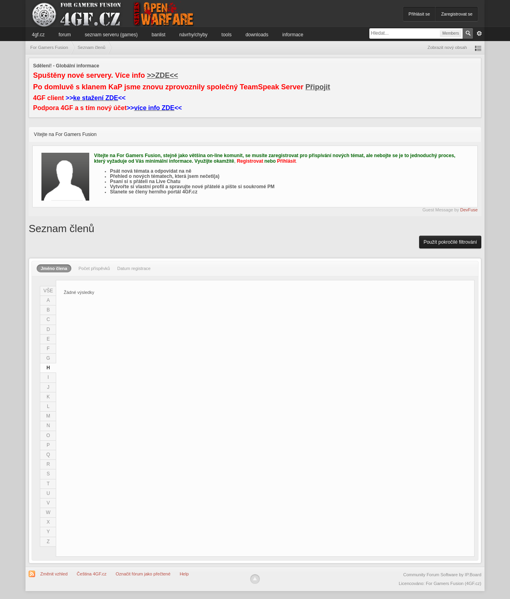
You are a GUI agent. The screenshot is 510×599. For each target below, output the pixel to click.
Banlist (158, 34)
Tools (226, 34)
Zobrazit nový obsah (447, 47)
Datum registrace (134, 268)
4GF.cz (38, 34)
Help (184, 573)
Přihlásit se (419, 14)
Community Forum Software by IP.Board (442, 574)
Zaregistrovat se (457, 14)
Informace (293, 34)
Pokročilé (479, 33)
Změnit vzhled (53, 573)
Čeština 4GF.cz (92, 573)
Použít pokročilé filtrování (450, 242)
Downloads (256, 34)
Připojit (318, 87)
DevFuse (469, 209)
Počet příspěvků (94, 268)
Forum (65, 34)
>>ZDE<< (162, 75)
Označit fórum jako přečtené (143, 573)
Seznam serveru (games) (111, 34)
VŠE (48, 291)
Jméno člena (54, 268)
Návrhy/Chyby (193, 34)
